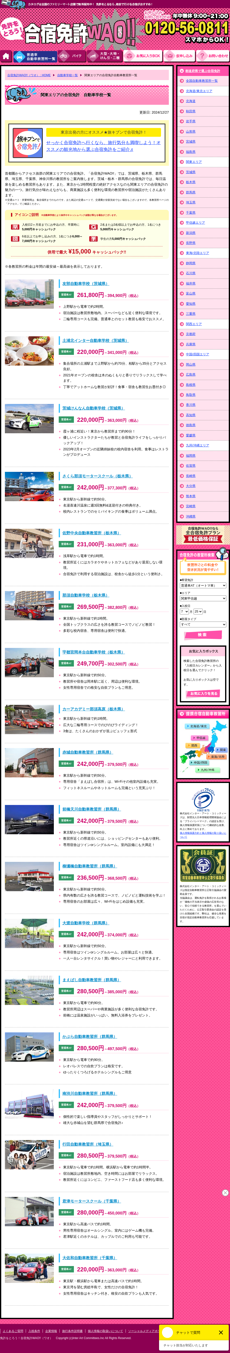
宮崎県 (191, 506)
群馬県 (191, 192)
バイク (72, 56)
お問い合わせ (213, 56)
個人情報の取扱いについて (105, 1331)
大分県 (191, 486)
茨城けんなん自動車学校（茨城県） (93, 408)
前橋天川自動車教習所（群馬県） (91, 809)
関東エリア (194, 162)
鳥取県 (191, 395)
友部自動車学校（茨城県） (85, 284)
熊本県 (191, 496)
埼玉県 (191, 202)
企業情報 (51, 1331)
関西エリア (194, 324)
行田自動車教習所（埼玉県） (87, 1144)
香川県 (191, 405)
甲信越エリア (195, 222)
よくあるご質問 (13, 1331)
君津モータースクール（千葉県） (91, 1201)
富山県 (191, 293)
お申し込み (179, 56)
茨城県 (191, 172)
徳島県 (191, 425)
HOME (6, 56)
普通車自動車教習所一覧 (35, 56)
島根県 (191, 385)
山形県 (191, 131)
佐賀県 (191, 465)
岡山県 (191, 364)
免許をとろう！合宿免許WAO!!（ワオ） (26, 1338)
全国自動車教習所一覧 (202, 81)
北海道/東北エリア (199, 91)
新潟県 (191, 233)
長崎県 (191, 476)
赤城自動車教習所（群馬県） (87, 752)
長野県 (191, 243)
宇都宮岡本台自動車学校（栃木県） (93, 652)
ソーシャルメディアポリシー (147, 1331)
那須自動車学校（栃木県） (85, 595)
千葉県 (191, 212)
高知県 (191, 415)
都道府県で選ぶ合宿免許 (202, 71)
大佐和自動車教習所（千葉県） (89, 1258)
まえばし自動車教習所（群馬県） (91, 980)
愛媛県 (191, 435)
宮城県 (191, 141)
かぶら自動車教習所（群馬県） (89, 1037)
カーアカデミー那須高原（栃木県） (93, 709)
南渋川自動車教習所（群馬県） (89, 1093)
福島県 (191, 152)
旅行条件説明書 (72, 1331)
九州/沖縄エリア (197, 445)
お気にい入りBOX (143, 56)
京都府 (191, 334)
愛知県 (191, 304)
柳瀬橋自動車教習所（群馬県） (89, 866)
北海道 (191, 101)
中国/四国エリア (197, 354)
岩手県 (191, 121)
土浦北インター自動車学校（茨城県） (95, 340)
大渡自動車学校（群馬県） (85, 923)
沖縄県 (191, 516)
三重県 (191, 314)
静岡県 (191, 263)
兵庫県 (191, 344)
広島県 (191, 374)
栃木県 (191, 182)
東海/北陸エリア (197, 253)
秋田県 (191, 111)
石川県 (191, 273)
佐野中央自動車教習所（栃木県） (91, 533)
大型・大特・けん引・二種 (105, 56)
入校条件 (34, 1331)
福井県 (191, 283)
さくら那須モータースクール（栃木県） (97, 476)
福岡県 (191, 455)
